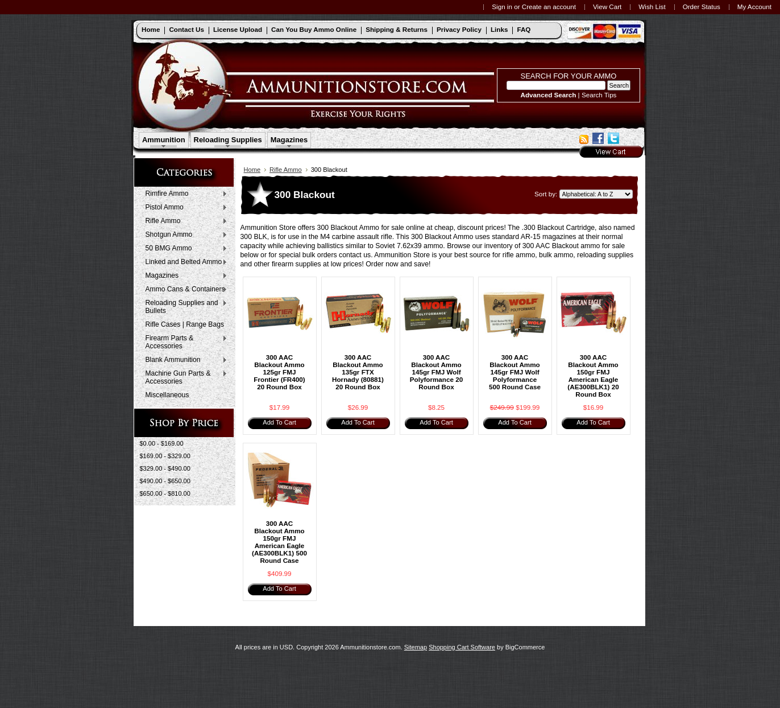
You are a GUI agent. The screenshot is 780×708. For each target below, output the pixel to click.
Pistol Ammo (184, 207)
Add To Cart (279, 422)
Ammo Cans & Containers (184, 289)
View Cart (607, 6)
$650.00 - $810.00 (165, 493)
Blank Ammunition (184, 360)
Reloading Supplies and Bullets (184, 307)
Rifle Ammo (184, 221)
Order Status (701, 6)
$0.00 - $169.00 (162, 443)
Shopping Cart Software (462, 647)
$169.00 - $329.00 (165, 455)
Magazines (289, 139)
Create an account (549, 6)
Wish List (651, 6)
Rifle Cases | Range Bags (185, 324)
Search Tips (599, 94)
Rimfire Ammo (184, 194)
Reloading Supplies (228, 139)
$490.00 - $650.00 (165, 481)
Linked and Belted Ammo (184, 262)
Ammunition (163, 139)
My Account (754, 6)
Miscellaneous (167, 395)
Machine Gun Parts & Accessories (184, 377)
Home (252, 169)
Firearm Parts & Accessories (184, 342)
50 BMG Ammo (184, 248)
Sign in (502, 6)
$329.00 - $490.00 (165, 468)
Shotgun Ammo (184, 235)
